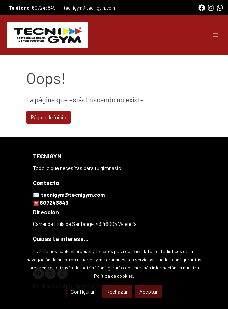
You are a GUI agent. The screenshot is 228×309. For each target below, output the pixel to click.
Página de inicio (48, 117)
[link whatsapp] (220, 7)
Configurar (83, 291)
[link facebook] (201, 7)
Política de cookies (113, 276)
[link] (47, 35)
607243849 (44, 8)
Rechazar (117, 291)
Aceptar (148, 291)
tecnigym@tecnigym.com (89, 8)
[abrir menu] (216, 35)
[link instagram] (211, 7)
